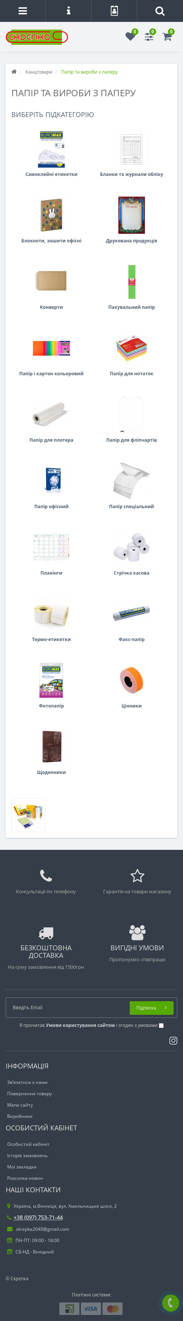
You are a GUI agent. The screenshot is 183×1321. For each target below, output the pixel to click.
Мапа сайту (20, 1105)
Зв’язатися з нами (27, 1082)
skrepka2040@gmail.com (38, 1229)
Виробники (20, 1116)
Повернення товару (29, 1093)
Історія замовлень (27, 1155)
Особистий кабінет (28, 1144)
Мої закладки (22, 1167)
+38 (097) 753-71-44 (35, 1217)
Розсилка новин (25, 1178)
